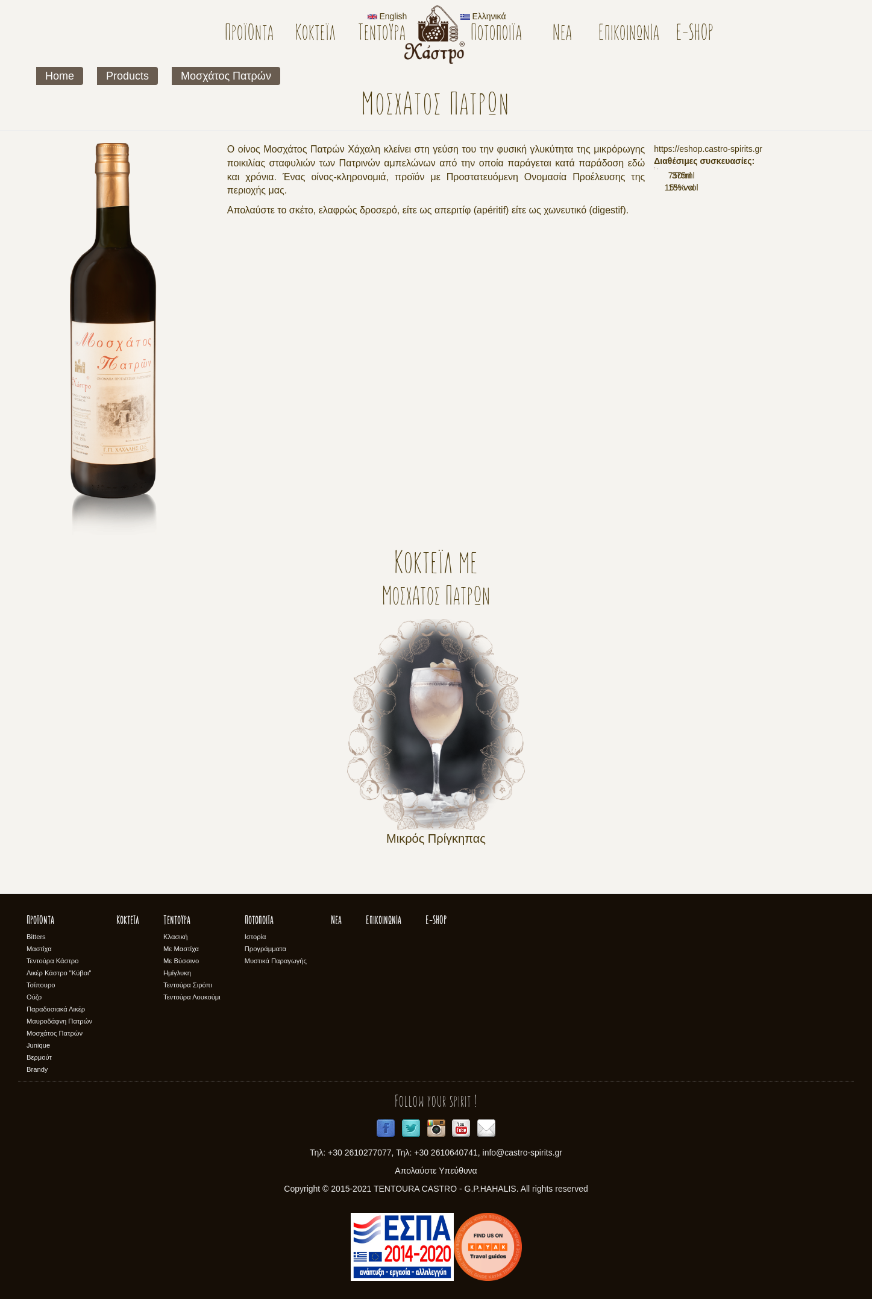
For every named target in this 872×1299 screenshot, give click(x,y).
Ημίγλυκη (177, 973)
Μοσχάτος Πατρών (226, 76)
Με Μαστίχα (181, 948)
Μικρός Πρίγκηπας (436, 838)
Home (59, 76)
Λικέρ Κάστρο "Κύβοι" (59, 973)
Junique (38, 1045)
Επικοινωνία (628, 34)
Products (127, 76)
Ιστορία (255, 936)
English (387, 16)
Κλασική (175, 936)
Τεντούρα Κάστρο (52, 960)
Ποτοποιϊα (496, 34)
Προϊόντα (249, 34)
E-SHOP (695, 34)
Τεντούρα (382, 34)
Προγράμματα (265, 948)
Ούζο (34, 997)
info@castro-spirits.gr (522, 1152)
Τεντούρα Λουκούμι (192, 997)
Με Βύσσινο (181, 960)
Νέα (562, 34)
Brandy (37, 1069)
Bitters (36, 936)
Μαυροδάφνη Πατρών (59, 1021)
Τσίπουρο (41, 985)
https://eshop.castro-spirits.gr (708, 149)
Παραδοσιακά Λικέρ (56, 1009)
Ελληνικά (483, 16)
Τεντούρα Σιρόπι (187, 985)
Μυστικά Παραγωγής (276, 960)
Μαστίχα (39, 948)
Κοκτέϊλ (315, 34)
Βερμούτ (39, 1057)
